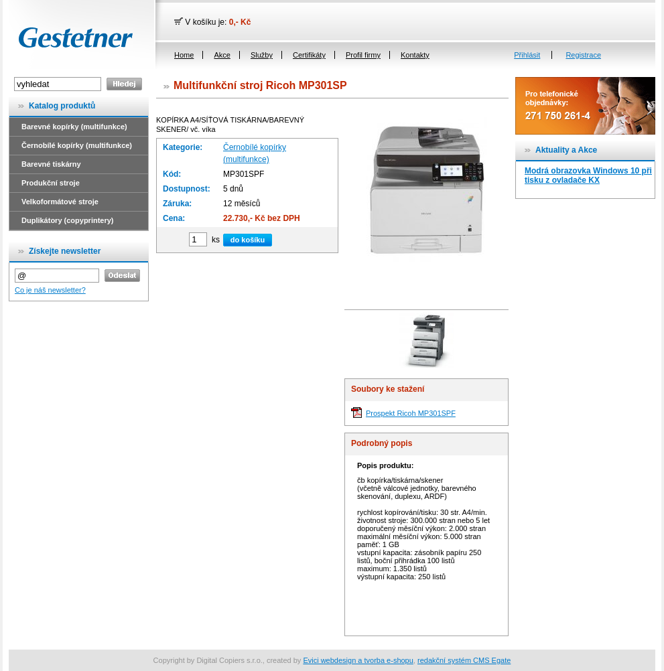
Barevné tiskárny (51, 164)
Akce (222, 55)
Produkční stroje (50, 183)
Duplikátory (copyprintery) (67, 220)
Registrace (583, 55)
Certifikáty (309, 55)
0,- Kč (240, 22)
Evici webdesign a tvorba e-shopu (358, 660)
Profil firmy (363, 55)
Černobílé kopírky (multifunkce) (76, 145)
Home (184, 55)
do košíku (247, 240)
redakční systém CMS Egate (464, 660)
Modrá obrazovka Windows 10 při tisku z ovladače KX (588, 175)
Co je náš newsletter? (50, 290)
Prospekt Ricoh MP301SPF (411, 413)
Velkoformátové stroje (59, 202)
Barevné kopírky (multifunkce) (74, 127)
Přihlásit (527, 55)
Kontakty (415, 55)
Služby (262, 55)
